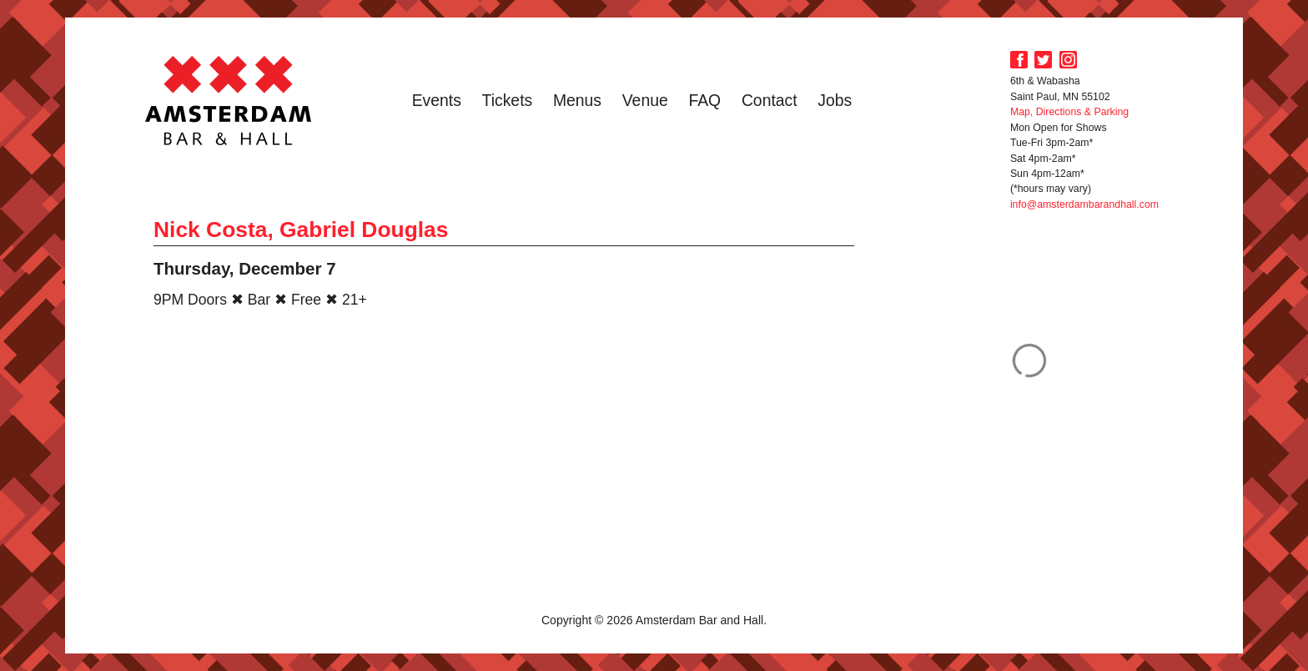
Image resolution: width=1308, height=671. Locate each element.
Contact (769, 100)
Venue (645, 100)
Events (436, 100)
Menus (577, 100)
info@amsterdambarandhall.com (1084, 204)
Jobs (835, 100)
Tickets (507, 100)
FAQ (704, 100)
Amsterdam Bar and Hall (228, 100)
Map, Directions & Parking (1069, 112)
